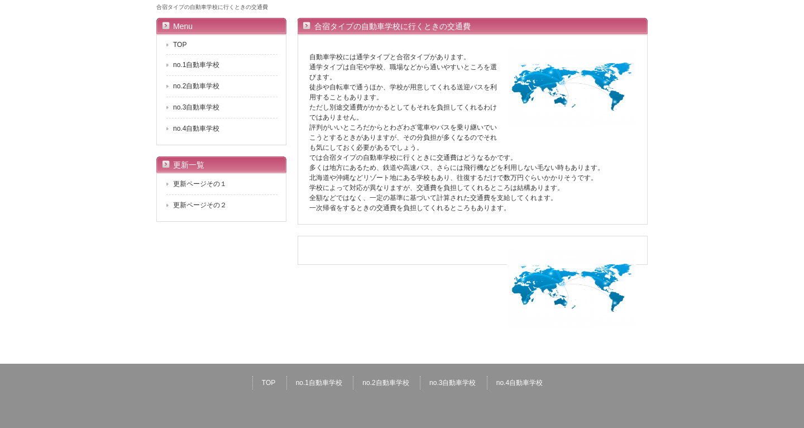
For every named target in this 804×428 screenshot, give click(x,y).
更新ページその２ (200, 205)
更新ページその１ (200, 184)
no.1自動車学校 (196, 65)
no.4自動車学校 (196, 128)
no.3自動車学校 (196, 107)
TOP (179, 45)
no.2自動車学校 (196, 86)
